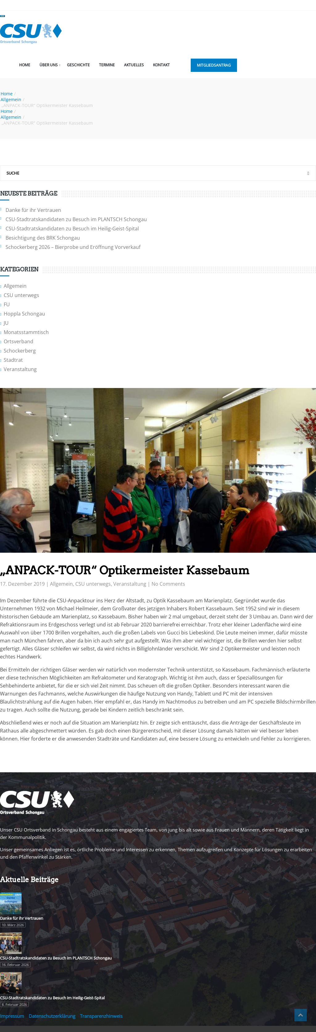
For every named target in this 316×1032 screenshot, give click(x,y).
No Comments (168, 583)
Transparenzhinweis (101, 1016)
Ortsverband (18, 341)
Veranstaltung (20, 369)
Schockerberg (20, 350)
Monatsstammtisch (26, 332)
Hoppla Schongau (24, 313)
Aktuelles (134, 65)
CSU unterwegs (21, 295)
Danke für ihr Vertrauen (33, 210)
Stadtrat (13, 360)
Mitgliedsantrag (214, 65)
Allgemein (11, 99)
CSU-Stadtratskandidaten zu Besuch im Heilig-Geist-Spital (72, 228)
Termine (107, 65)
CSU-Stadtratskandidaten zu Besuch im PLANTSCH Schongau (76, 219)
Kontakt (161, 65)
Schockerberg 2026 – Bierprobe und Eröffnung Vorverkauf (73, 247)
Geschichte (78, 65)
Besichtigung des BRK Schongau (43, 237)
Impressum (12, 1016)
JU (6, 323)
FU (7, 304)
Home (24, 65)
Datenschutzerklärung (52, 1016)
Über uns (49, 65)
